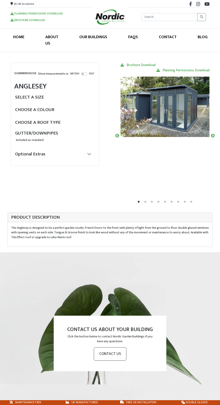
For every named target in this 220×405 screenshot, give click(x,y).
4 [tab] (158, 202)
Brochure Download (28, 20)
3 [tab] (152, 202)
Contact (168, 36)
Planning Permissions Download (37, 13)
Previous (117, 136)
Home (18, 36)
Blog (203, 36)
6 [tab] (171, 202)
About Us (51, 40)
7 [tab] (178, 202)
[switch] (84, 73)
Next (213, 136)
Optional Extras (30, 154)
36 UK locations (22, 4)
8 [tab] (185, 202)
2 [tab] (145, 202)
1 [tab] (139, 202)
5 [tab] (165, 202)
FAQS (133, 36)
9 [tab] (191, 202)
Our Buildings (93, 36)
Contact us (110, 354)
